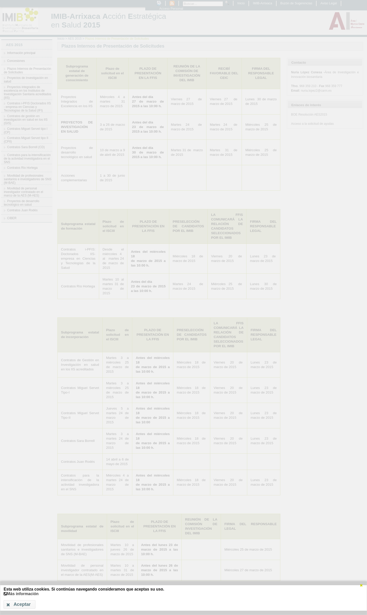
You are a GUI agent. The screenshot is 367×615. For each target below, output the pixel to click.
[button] (361, 585)
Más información (21, 594)
